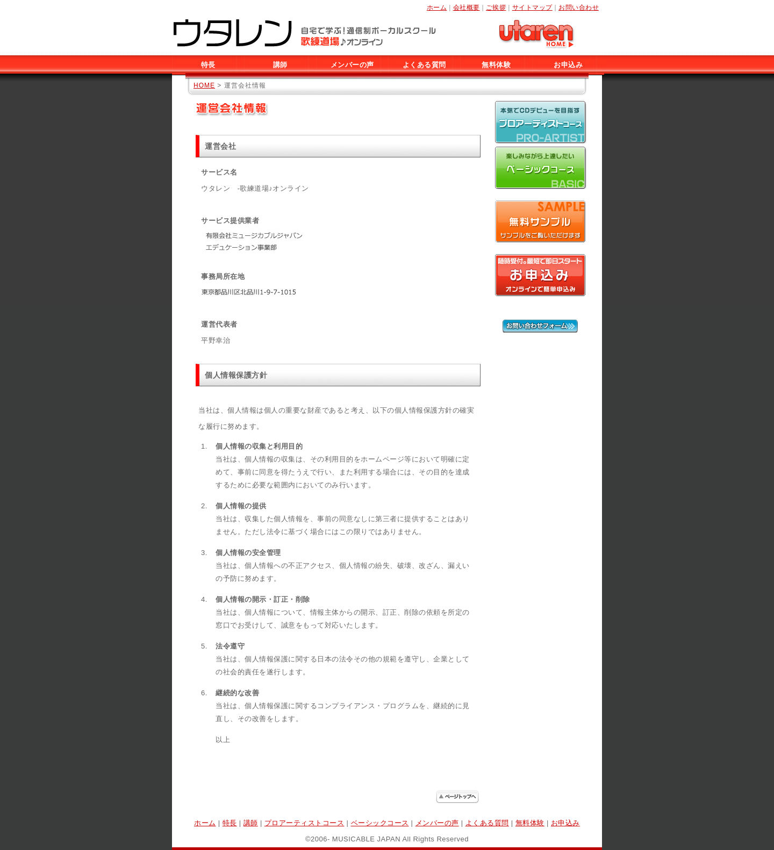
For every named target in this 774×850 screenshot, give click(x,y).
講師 (280, 65)
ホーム (437, 7)
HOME (204, 85)
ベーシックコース (380, 823)
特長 (208, 65)
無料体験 (496, 65)
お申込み (568, 65)
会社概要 (466, 7)
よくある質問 (424, 65)
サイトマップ (532, 7)
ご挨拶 (496, 7)
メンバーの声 (352, 65)
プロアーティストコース (304, 823)
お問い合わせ (578, 7)
